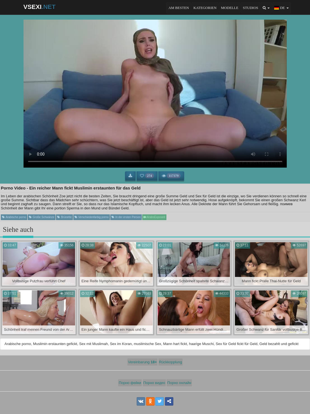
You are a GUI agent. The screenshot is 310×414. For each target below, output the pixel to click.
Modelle (229, 8)
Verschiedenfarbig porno (91, 217)
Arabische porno (14, 217)
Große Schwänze (41, 217)
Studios (250, 8)
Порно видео (154, 383)
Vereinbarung (142, 362)
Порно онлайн (179, 383)
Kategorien (205, 8)
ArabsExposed (154, 217)
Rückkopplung (170, 362)
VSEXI (40, 6)
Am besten (178, 8)
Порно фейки (130, 383)
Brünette (64, 217)
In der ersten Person (126, 217)
